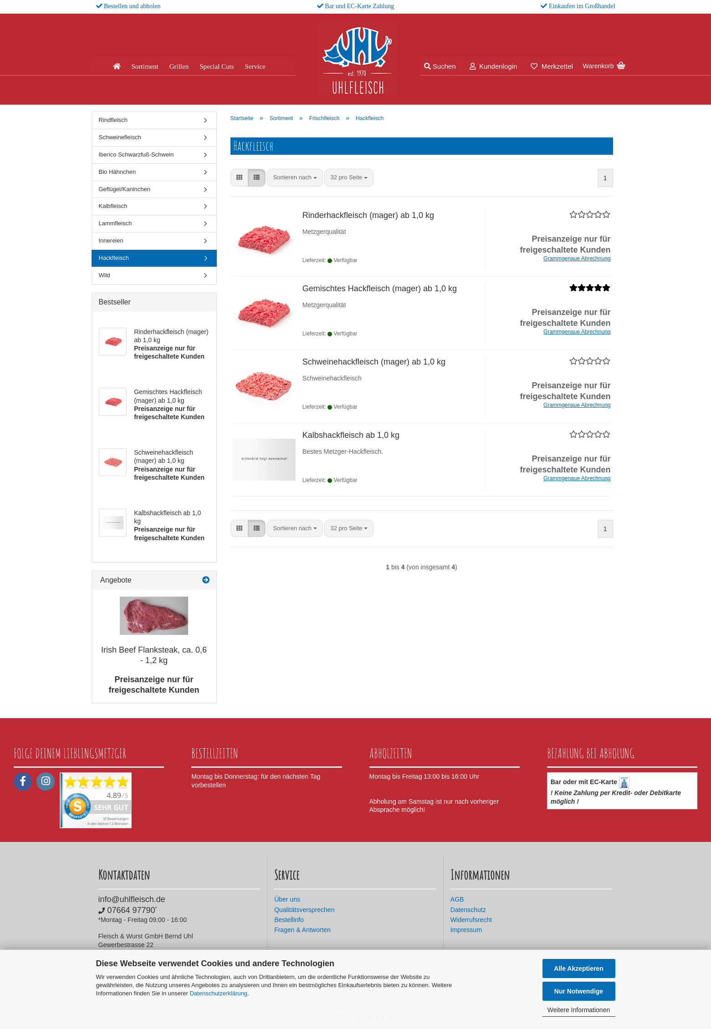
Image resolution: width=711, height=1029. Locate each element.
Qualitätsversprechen (304, 909)
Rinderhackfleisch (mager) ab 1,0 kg (368, 215)
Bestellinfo (289, 919)
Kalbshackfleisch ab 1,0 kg (350, 435)
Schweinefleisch (120, 137)
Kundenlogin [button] (493, 66)
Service (255, 66)
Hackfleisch (114, 257)
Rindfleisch (113, 120)
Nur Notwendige (578, 991)
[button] (239, 178)
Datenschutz (468, 909)
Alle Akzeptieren (578, 968)
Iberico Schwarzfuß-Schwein (136, 154)
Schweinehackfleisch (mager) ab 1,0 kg (373, 361)
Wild (104, 275)
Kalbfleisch (113, 206)
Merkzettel (552, 66)
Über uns (287, 899)
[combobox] (294, 178)
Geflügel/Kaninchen (124, 189)
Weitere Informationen (578, 1010)
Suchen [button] (440, 66)
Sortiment (145, 66)
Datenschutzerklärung (218, 993)
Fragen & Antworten (302, 929)
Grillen (179, 66)
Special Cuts (216, 66)
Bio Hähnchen (117, 171)
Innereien (111, 240)
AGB (457, 899)
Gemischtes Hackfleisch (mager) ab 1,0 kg (379, 288)
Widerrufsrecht (471, 919)
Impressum (466, 929)
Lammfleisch (115, 223)
